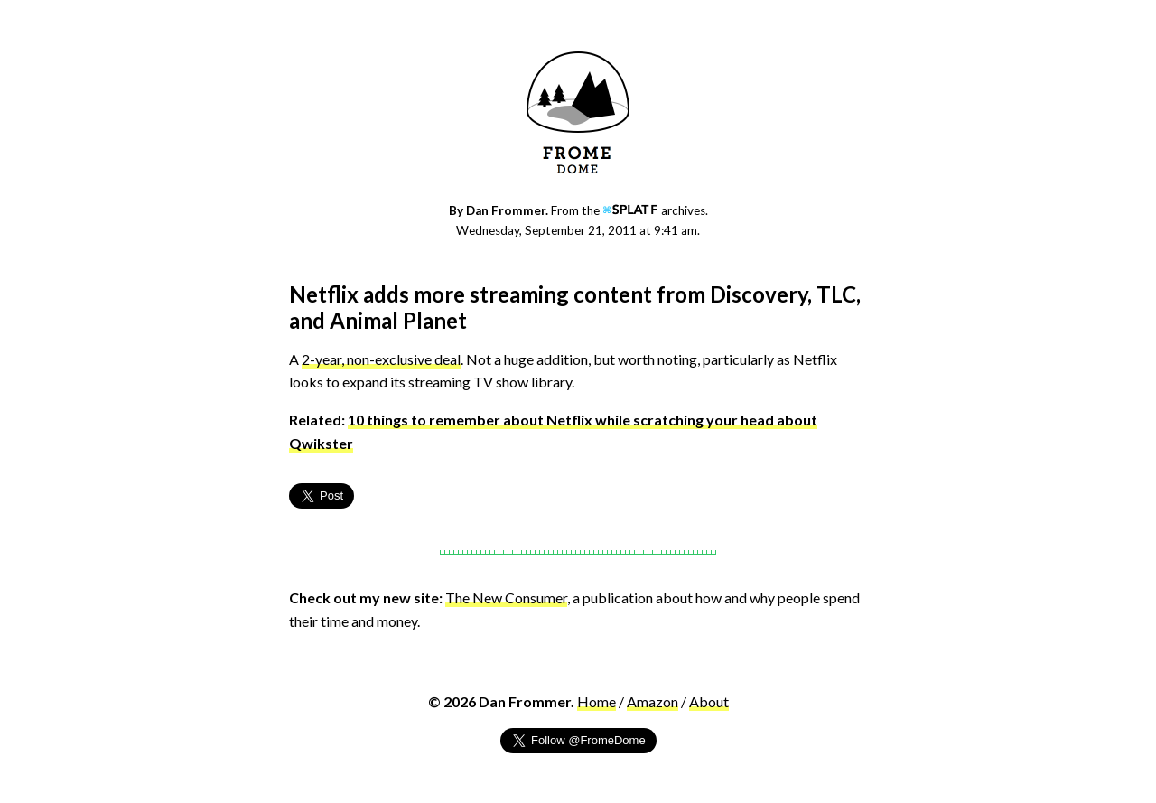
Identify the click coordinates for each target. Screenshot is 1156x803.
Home (596, 701)
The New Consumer (506, 597)
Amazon (652, 701)
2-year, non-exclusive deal (381, 359)
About (709, 701)
